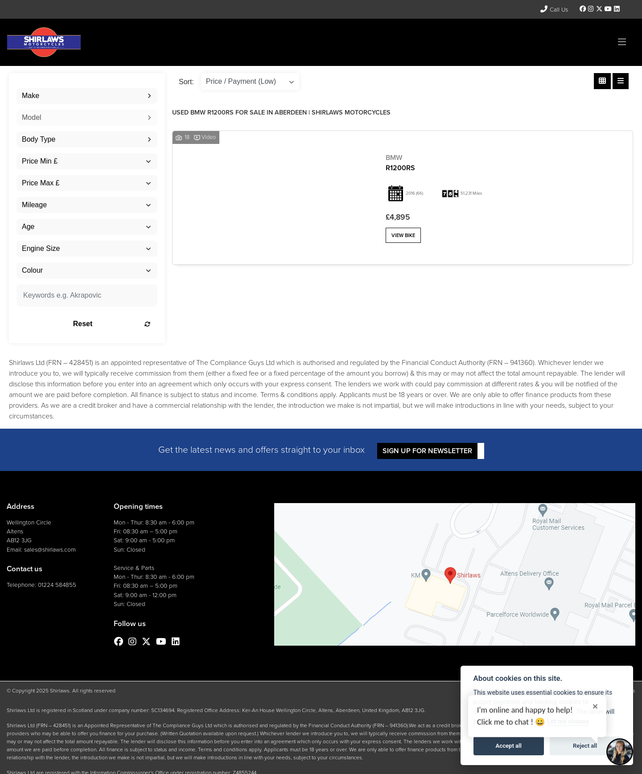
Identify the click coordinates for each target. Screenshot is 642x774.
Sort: (186, 82)
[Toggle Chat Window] (619, 751)
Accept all (509, 745)
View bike (403, 235)
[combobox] (86, 96)
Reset (111, 324)
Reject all (585, 745)
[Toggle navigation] (622, 42)
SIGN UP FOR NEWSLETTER (427, 451)
